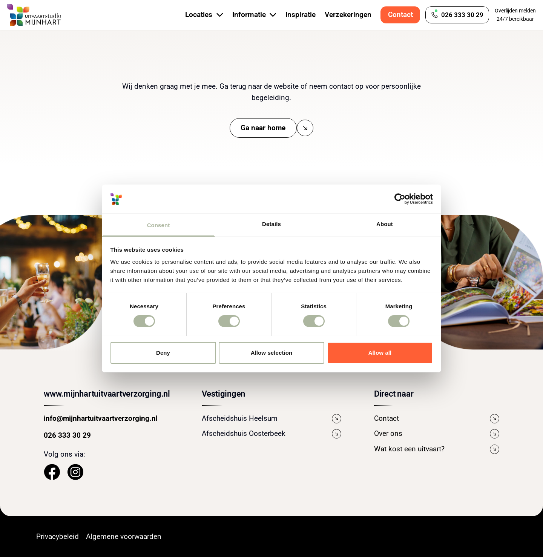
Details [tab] (271, 224)
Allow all (380, 352)
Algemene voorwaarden (123, 536)
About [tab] (384, 224)
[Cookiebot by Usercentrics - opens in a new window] (400, 199)
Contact (400, 14)
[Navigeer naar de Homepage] (34, 15)
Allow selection (272, 352)
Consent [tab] (158, 225)
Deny (163, 352)
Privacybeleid (57, 536)
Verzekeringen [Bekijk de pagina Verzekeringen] (348, 14)
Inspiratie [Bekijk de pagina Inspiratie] (300, 14)
